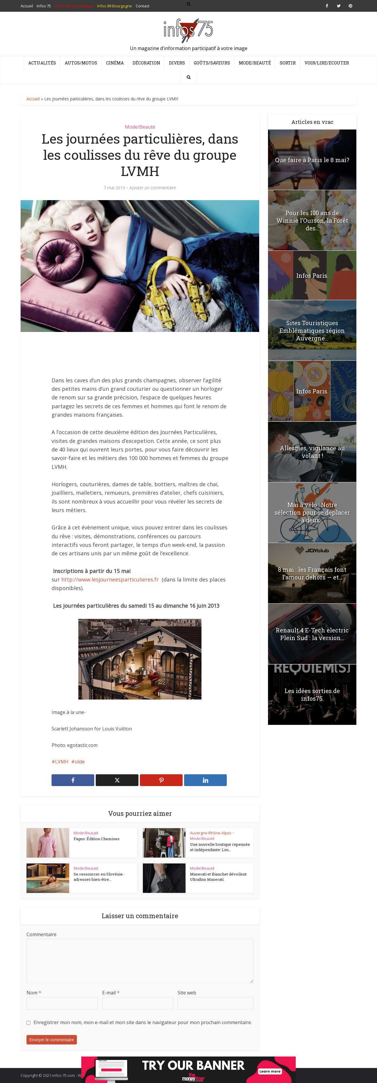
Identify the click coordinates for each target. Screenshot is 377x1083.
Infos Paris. (312, 275)
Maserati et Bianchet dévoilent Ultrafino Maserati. (218, 876)
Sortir (288, 63)
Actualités (42, 63)
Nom (34, 992)
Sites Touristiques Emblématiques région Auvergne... (312, 330)
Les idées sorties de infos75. (312, 694)
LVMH (62, 761)
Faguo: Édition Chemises (97, 838)
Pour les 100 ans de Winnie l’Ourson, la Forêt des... (312, 220)
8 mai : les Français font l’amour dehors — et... (312, 573)
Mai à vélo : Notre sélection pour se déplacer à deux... (312, 512)
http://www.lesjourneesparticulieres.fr (110, 579)
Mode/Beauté (255, 63)
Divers (177, 63)
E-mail (111, 992)
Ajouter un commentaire (152, 187)
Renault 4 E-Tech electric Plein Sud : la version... (312, 634)
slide (80, 761)
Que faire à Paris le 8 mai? (312, 160)
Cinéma (115, 63)
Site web (187, 992)
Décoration (146, 63)
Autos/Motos (81, 63)
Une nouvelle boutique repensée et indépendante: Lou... (220, 847)
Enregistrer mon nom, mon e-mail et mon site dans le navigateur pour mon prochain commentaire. (143, 1022)
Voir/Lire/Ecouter (327, 63)
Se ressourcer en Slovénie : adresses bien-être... (99, 876)
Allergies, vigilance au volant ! (312, 451)
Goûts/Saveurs (212, 63)
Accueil (33, 99)
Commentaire (42, 934)
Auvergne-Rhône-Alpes (211, 832)
